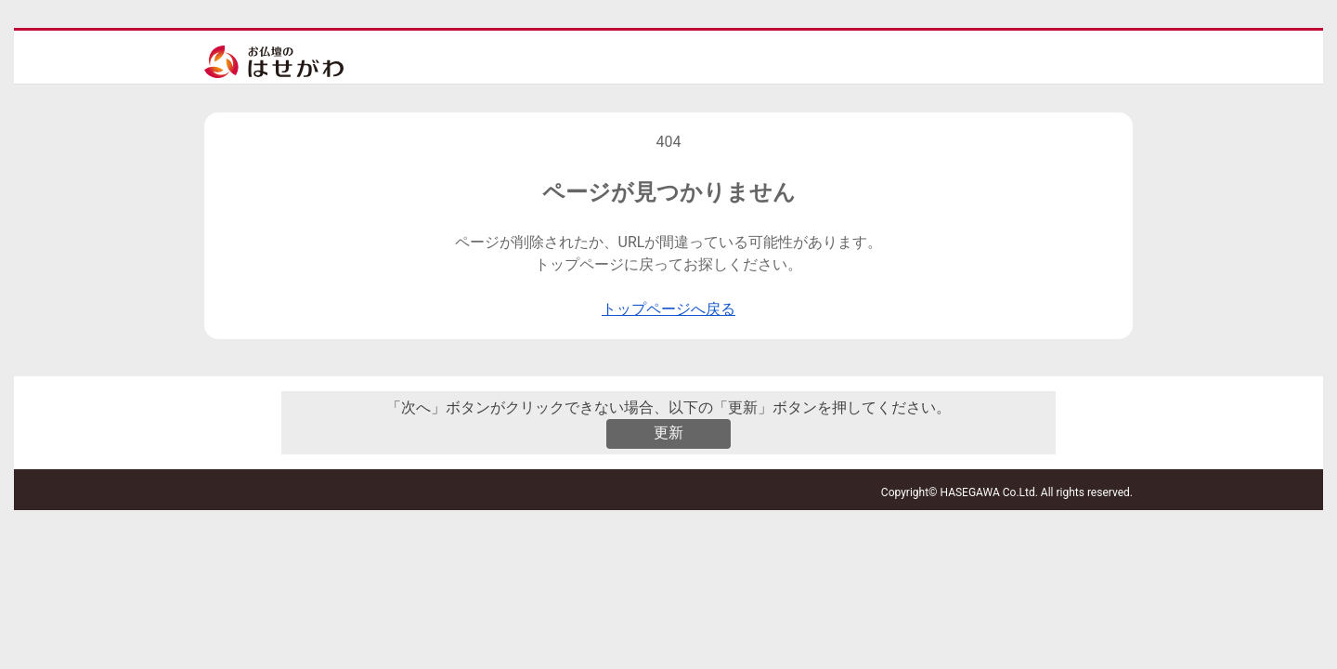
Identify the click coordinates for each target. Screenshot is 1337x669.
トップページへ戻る (668, 309)
